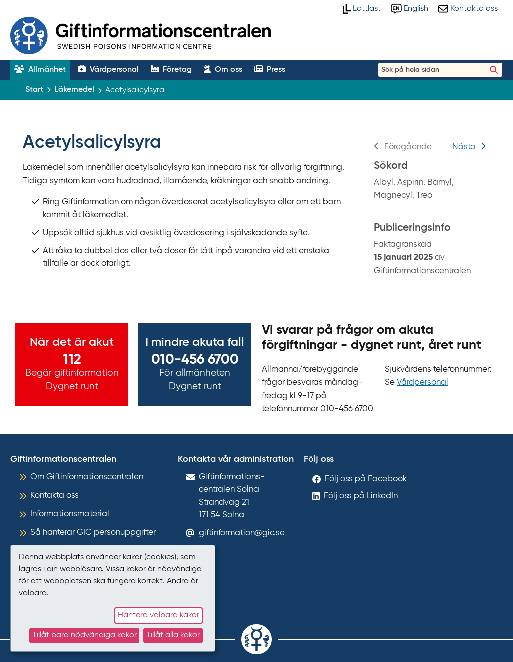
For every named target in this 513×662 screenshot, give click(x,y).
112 (72, 360)
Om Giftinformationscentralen (86, 477)
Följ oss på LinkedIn (361, 496)
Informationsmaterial (69, 514)
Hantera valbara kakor (158, 615)
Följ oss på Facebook (366, 479)
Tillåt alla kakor (173, 635)
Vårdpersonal (422, 382)
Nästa (469, 147)
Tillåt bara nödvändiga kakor (84, 635)
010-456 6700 (195, 360)
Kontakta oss (54, 495)
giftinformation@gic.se (242, 533)
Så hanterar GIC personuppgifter (93, 532)
